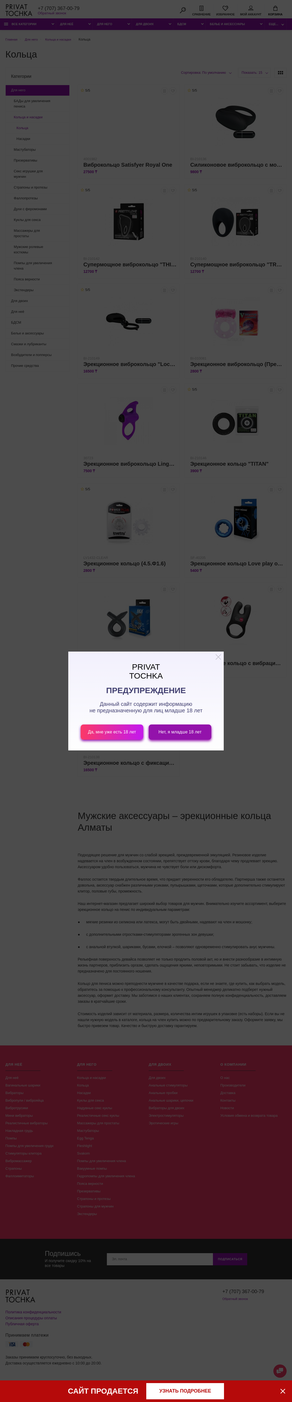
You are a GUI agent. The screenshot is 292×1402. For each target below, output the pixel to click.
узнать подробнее (185, 1391)
